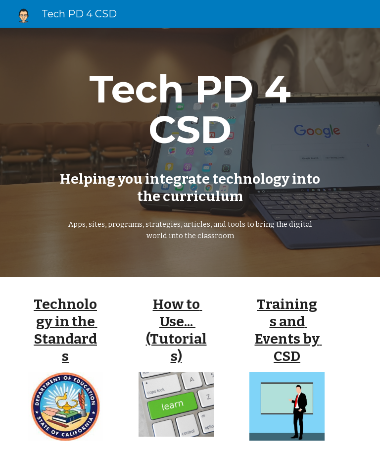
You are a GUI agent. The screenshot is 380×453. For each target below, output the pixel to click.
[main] (189, 109)
